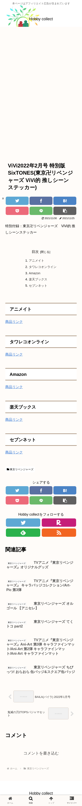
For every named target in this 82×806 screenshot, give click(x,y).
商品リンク (14, 322)
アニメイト (36, 260)
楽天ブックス (38, 279)
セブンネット (38, 285)
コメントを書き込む (41, 753)
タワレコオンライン (42, 267)
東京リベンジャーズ (20, 469)
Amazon (34, 273)
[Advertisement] (41, 73)
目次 (35, 252)
